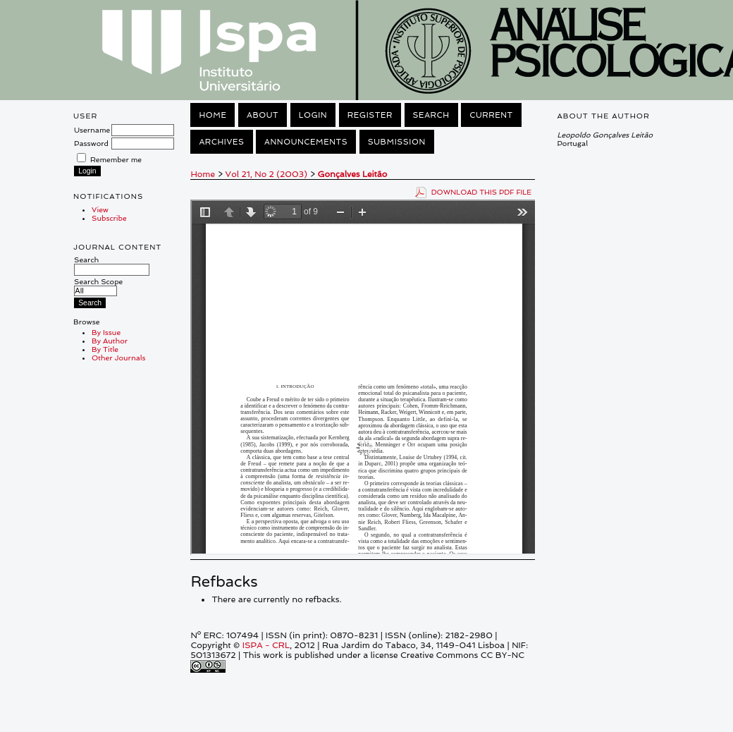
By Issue (106, 332)
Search (111, 264)
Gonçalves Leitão (353, 174)
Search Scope (98, 286)
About (262, 115)
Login (313, 115)
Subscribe (109, 218)
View (100, 209)
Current (491, 115)
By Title (105, 349)
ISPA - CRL (266, 645)
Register (370, 115)
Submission (397, 142)
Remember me (116, 159)
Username (92, 130)
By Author (110, 340)
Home (212, 115)
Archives (221, 142)
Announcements (305, 142)
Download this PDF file (481, 192)
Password (91, 143)
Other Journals (119, 357)
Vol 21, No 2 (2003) (266, 174)
